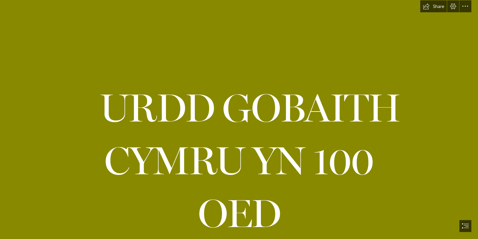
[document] (239, 119)
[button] (433, 6)
